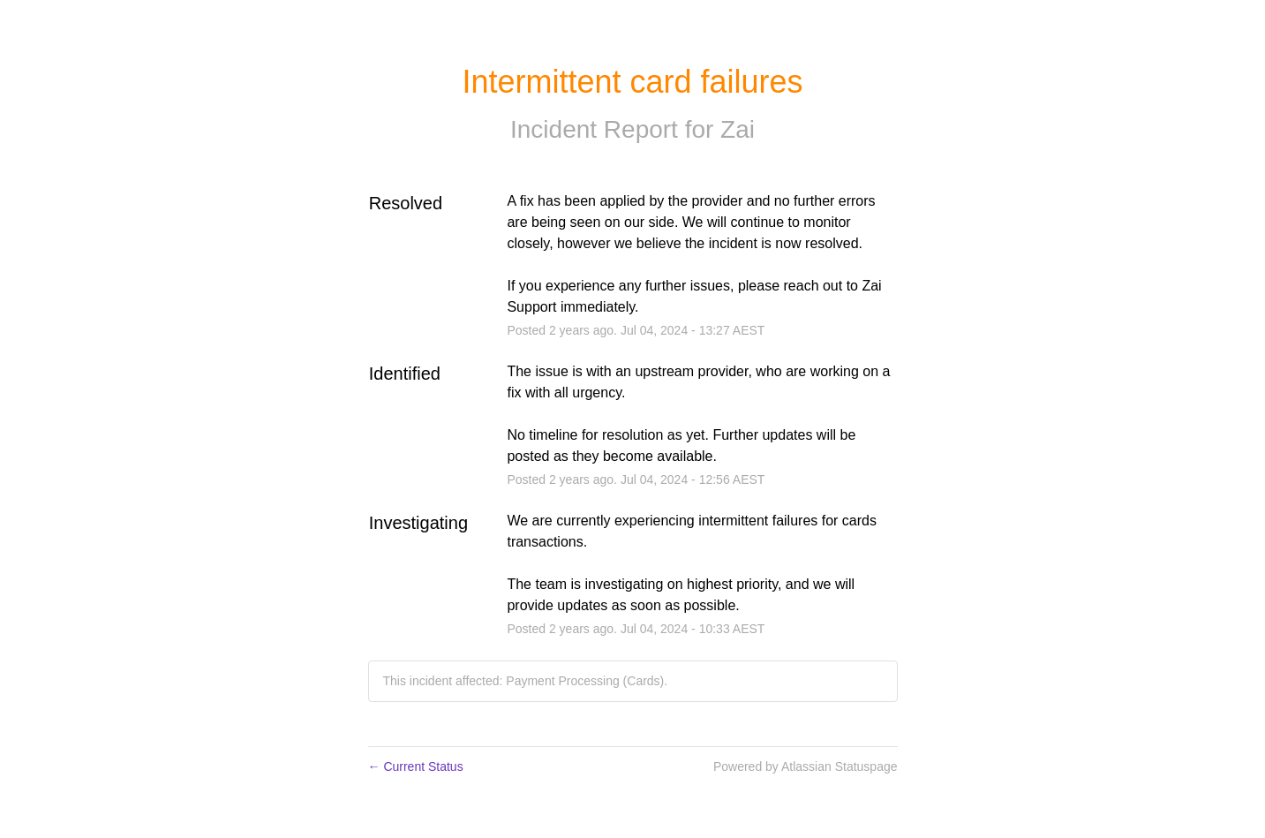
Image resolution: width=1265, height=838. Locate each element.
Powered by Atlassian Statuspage (805, 766)
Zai (737, 129)
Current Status (415, 766)
